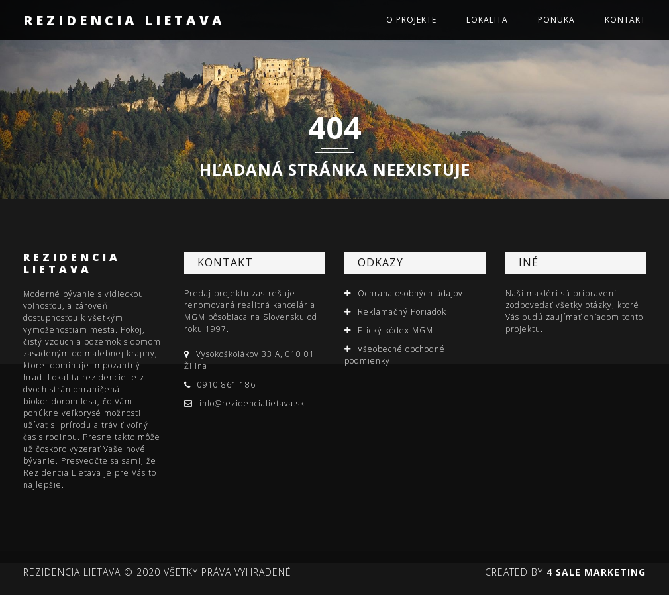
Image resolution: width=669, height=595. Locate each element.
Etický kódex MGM (395, 330)
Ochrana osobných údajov (410, 293)
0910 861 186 (226, 384)
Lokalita (487, 19)
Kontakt (625, 19)
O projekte (411, 19)
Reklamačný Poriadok (402, 311)
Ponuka (556, 19)
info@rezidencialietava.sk (252, 403)
